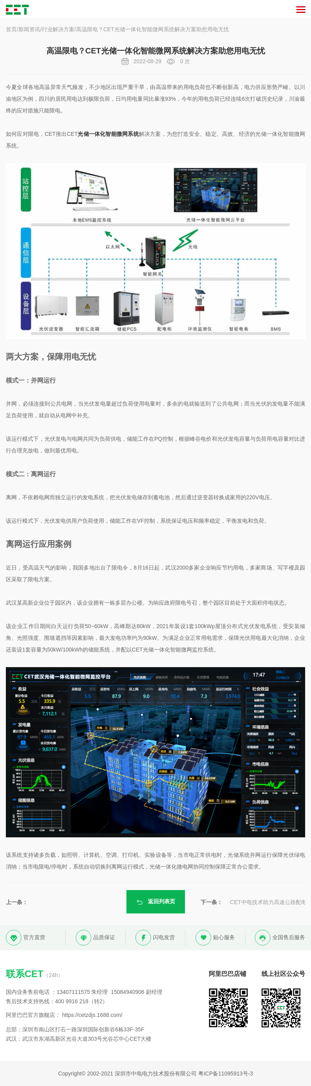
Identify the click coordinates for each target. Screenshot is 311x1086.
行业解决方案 (58, 29)
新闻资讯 (29, 29)
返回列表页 (155, 901)
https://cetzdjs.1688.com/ (92, 1015)
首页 (11, 29)
